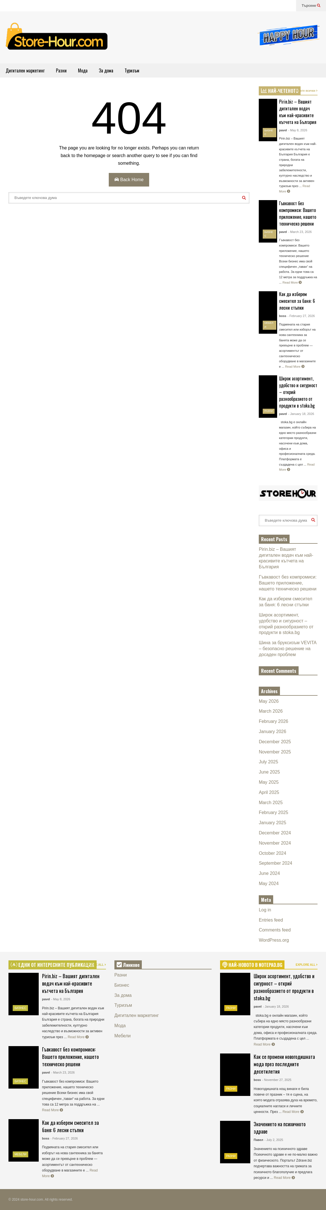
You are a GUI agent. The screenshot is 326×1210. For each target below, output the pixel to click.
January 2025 (272, 822)
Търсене (311, 6)
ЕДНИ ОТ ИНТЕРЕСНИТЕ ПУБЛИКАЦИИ (52, 964)
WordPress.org (274, 940)
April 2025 (269, 792)
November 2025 (275, 751)
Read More (292, 282)
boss (282, 316)
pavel (283, 130)
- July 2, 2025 (273, 1140)
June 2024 (269, 873)
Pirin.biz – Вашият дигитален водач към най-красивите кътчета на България (297, 111)
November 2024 (275, 843)
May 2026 (269, 701)
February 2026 (273, 721)
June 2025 (269, 772)
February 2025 (273, 812)
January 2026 (272, 731)
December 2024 (275, 832)
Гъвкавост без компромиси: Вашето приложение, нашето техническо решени (297, 213)
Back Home (129, 179)
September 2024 (275, 863)
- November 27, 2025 (276, 1079)
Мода (83, 70)
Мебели (21, 1154)
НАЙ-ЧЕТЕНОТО (279, 90)
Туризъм (132, 70)
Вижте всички (307, 90)
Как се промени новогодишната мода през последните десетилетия (284, 1064)
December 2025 (275, 741)
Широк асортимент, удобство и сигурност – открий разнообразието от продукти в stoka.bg (284, 987)
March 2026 (271, 711)
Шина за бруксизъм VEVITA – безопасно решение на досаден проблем (287, 648)
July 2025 (268, 761)
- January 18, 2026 (301, 414)
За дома (106, 70)
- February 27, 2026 (301, 316)
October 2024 (272, 853)
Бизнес (20, 1008)
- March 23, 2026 (300, 232)
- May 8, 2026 (297, 130)
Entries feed (271, 920)
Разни (61, 70)
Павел (258, 1140)
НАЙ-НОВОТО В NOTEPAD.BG (252, 964)
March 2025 (271, 802)
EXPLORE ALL (95, 964)
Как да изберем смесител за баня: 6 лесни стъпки (297, 301)
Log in (265, 909)
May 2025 (269, 782)
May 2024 (269, 883)
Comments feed (275, 930)
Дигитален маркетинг (25, 70)
